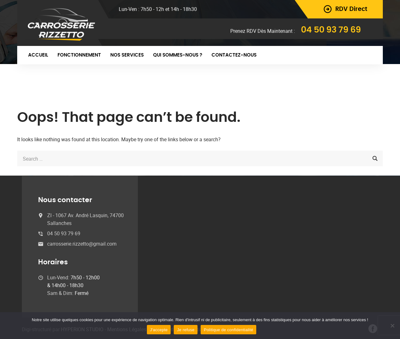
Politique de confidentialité (228, 329)
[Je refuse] (392, 325)
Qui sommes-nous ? (177, 55)
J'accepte (159, 329)
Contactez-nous (234, 55)
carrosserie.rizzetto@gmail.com (82, 243)
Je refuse (185, 329)
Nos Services (127, 55)
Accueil (38, 55)
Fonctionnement (79, 55)
